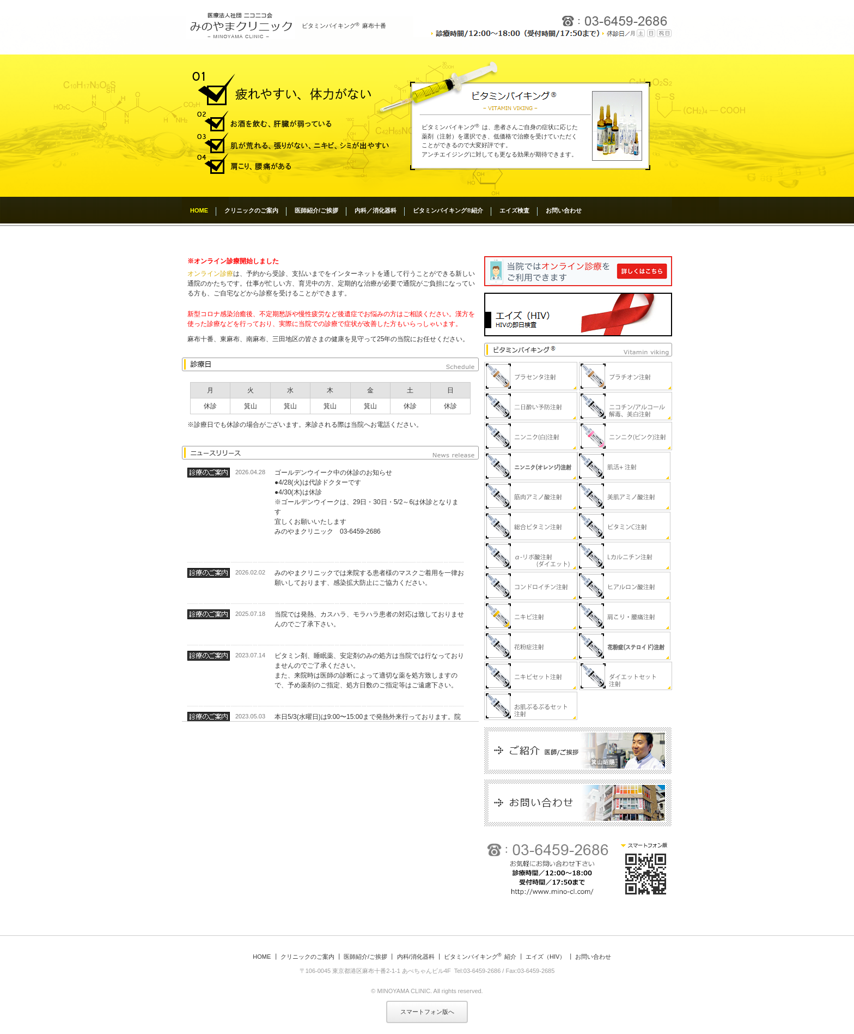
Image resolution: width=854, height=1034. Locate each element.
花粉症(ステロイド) (623, 646)
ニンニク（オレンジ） (530, 466)
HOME (199, 210)
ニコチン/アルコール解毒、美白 (625, 406)
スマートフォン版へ (427, 1011)
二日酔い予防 (530, 406)
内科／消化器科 (375, 210)
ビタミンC (623, 526)
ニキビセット (530, 676)
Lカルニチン (623, 556)
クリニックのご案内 (251, 210)
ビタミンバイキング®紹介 (448, 210)
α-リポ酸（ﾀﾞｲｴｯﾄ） (530, 556)
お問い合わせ (564, 210)
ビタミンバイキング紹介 (480, 956)
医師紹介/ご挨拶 (316, 210)
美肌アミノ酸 (623, 496)
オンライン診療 (210, 273)
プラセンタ (530, 376)
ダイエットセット (625, 676)
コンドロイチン (530, 586)
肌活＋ (623, 466)
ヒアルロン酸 (623, 586)
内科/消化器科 (416, 956)
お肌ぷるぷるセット (530, 706)
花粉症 (530, 646)
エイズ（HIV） (545, 956)
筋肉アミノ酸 (530, 496)
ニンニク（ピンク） (625, 436)
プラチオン (625, 376)
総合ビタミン (530, 526)
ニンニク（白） (530, 436)
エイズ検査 (514, 210)
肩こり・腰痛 (623, 616)
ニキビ (530, 616)
